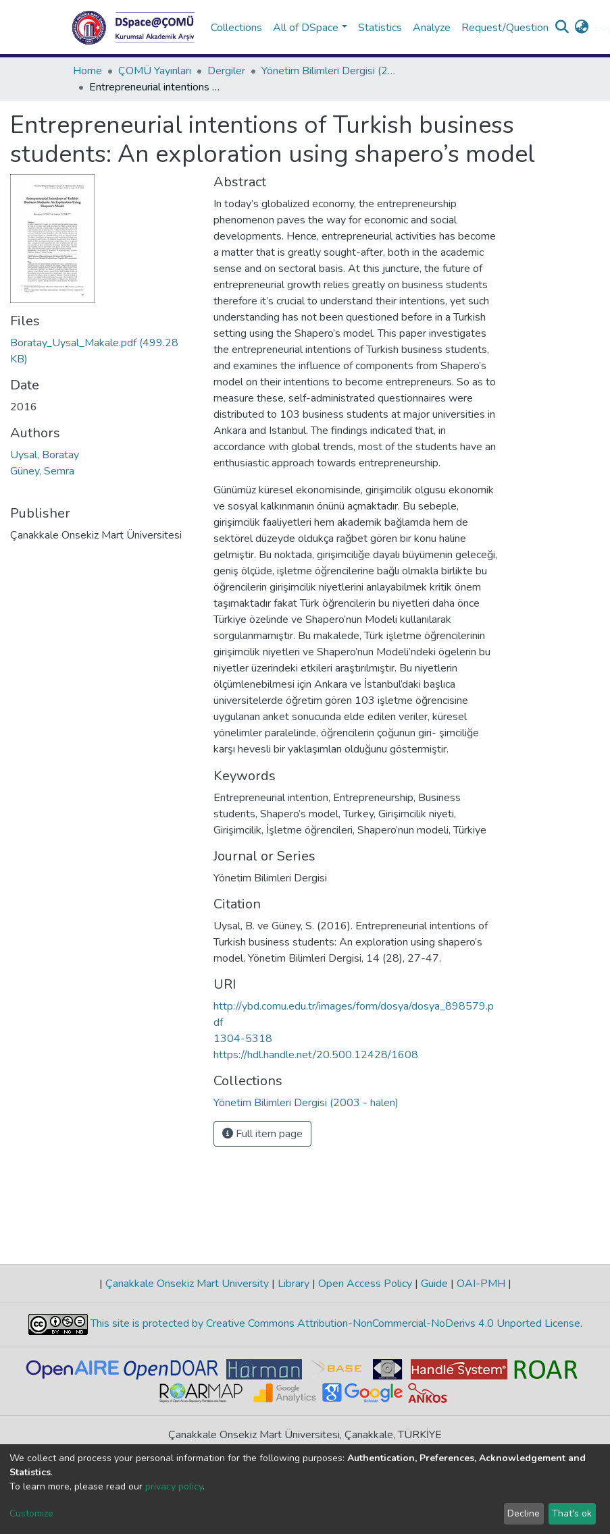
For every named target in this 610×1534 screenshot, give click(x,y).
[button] (582, 28)
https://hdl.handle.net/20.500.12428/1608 (315, 1054)
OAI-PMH (481, 1283)
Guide (434, 1283)
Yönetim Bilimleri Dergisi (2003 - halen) (329, 70)
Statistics (380, 27)
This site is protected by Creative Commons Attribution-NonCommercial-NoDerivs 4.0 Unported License (334, 1323)
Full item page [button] (262, 1133)
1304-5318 (242, 1038)
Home (87, 70)
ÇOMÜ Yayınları (154, 70)
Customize (31, 1513)
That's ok (572, 1513)
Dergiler (226, 70)
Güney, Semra (42, 471)
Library (293, 1283)
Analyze (432, 27)
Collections (236, 27)
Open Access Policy (365, 1283)
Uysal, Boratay (44, 454)
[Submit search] (562, 28)
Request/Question (505, 27)
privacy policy (174, 1486)
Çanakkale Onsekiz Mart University (187, 1283)
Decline (523, 1513)
